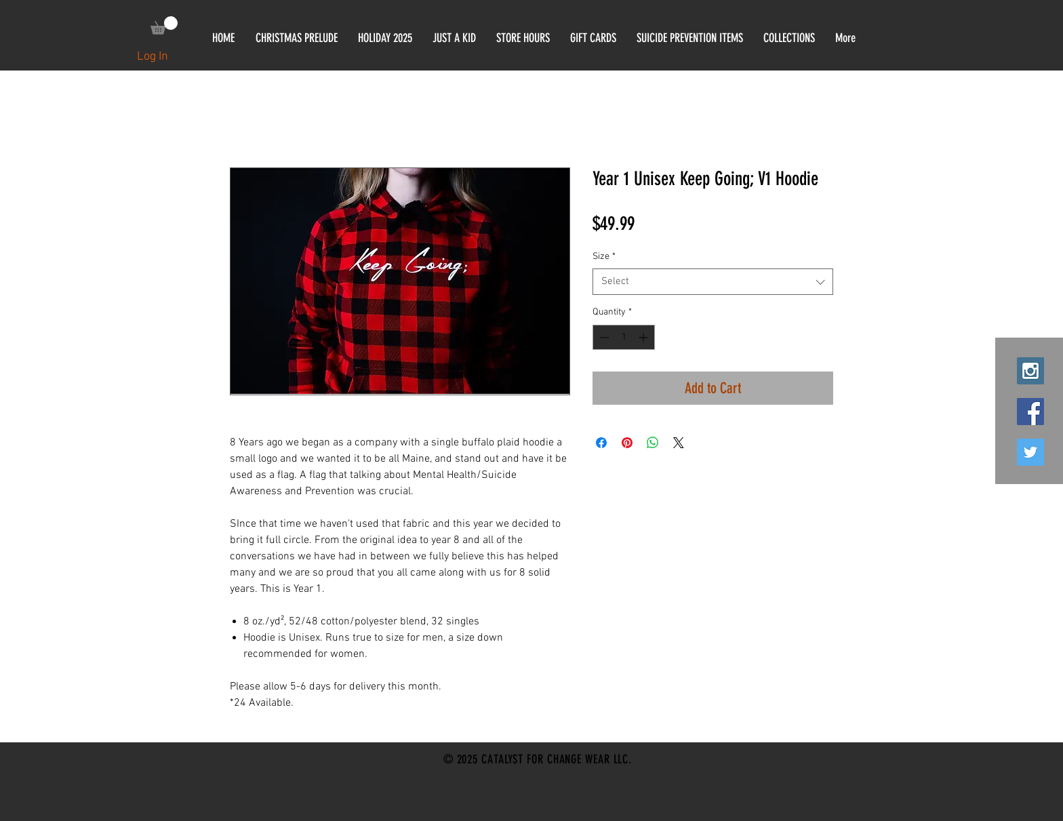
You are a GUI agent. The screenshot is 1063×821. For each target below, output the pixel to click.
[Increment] (644, 337)
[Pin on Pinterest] (627, 443)
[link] (164, 25)
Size (604, 256)
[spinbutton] (623, 337)
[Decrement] (603, 337)
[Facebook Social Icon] (1030, 411)
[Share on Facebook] (601, 443)
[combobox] (713, 281)
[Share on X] (678, 443)
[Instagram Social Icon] (1030, 370)
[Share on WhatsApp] (653, 443)
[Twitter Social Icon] (1030, 452)
